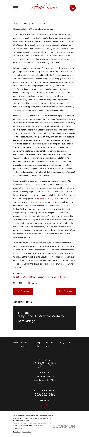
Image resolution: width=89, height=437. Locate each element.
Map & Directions (44, 383)
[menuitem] (16, 432)
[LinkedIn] (42, 405)
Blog (62, 342)
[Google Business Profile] (47, 405)
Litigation (17, 277)
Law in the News (61, 277)
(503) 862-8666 (44, 394)
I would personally (45, 198)
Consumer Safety (45, 277)
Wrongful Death (29, 277)
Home (15, 342)
